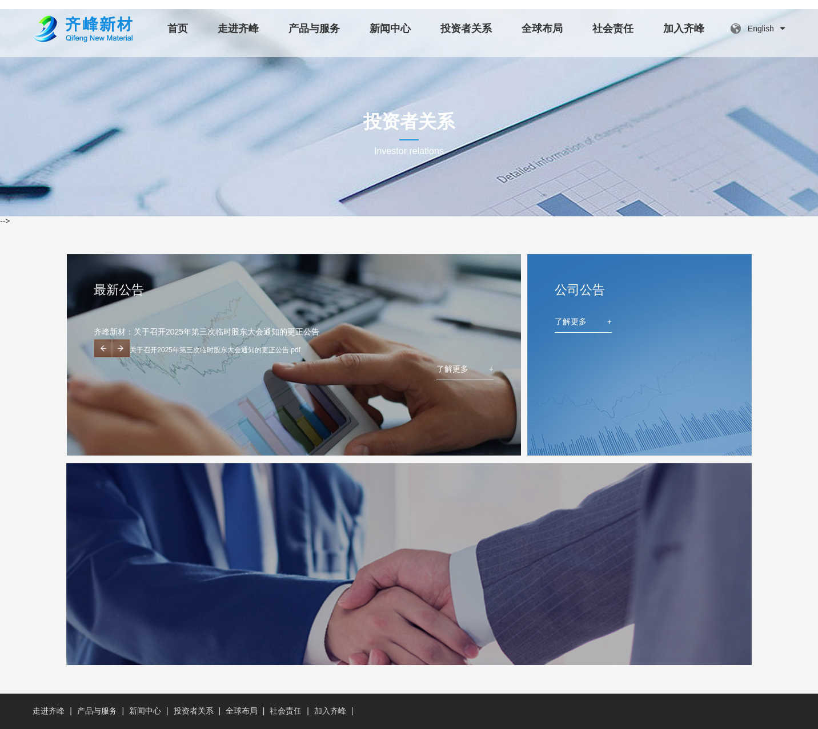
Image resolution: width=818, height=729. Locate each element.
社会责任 (612, 28)
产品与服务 (314, 28)
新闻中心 (390, 28)
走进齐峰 (238, 28)
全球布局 (542, 28)
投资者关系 (466, 28)
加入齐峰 (683, 28)
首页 (177, 28)
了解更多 (465, 368)
